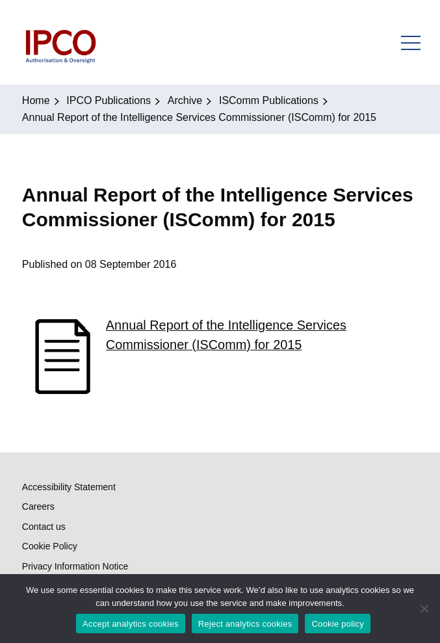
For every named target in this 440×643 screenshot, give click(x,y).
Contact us (44, 526)
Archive (185, 100)
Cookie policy (337, 624)
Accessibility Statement (69, 487)
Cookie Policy (49, 546)
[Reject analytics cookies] (423, 608)
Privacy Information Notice (75, 566)
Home (36, 100)
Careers (38, 506)
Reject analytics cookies (245, 624)
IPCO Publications (108, 100)
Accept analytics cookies (131, 624)
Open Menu (411, 42)
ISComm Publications (268, 100)
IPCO (60, 42)
